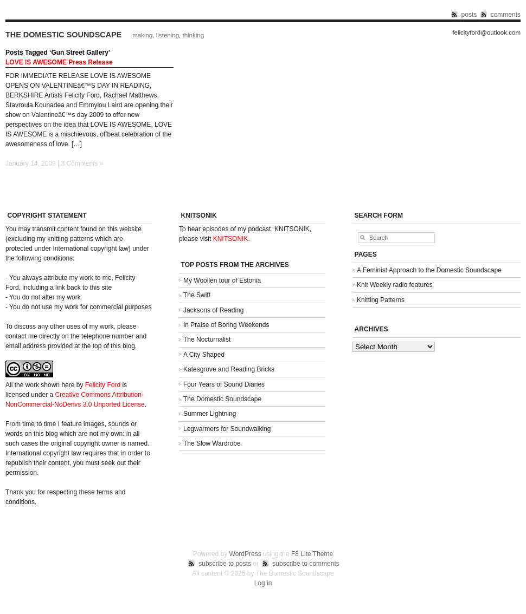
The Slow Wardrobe (212, 443)
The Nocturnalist (206, 339)
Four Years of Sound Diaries (224, 384)
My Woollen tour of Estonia (222, 280)
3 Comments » (82, 163)
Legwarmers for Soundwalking (227, 429)
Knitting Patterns (381, 300)
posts (469, 14)
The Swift (196, 295)
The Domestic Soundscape (63, 34)
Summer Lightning (209, 413)
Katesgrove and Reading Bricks (228, 369)
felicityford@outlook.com (486, 33)
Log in (263, 583)
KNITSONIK (230, 239)
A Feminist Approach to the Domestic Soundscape (429, 270)
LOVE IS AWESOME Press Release (59, 62)
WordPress (245, 554)
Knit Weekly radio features (395, 285)
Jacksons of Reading (213, 310)
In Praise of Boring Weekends (226, 325)
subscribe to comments (305, 563)
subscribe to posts (224, 563)
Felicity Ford (102, 385)
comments (506, 14)
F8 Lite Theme (312, 554)
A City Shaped (203, 354)
